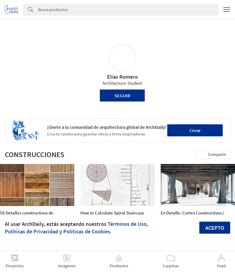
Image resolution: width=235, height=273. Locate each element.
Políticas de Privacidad (31, 231)
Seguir (122, 96)
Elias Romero (122, 76)
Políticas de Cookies (86, 231)
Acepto (214, 227)
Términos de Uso (127, 223)
